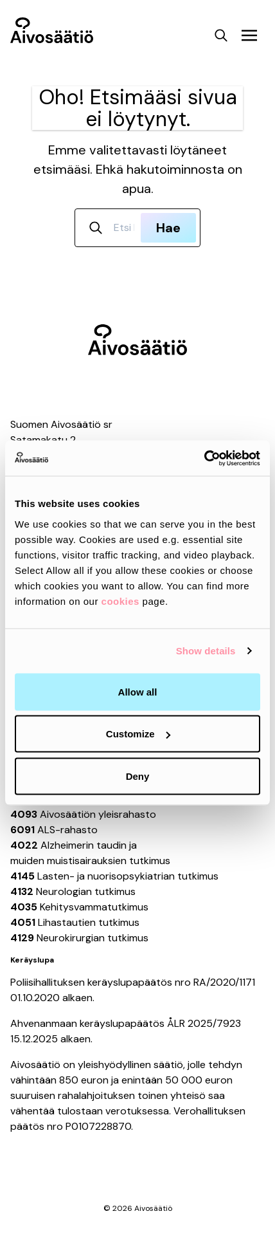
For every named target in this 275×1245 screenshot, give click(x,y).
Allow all (137, 691)
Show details (206, 650)
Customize (138, 733)
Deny (138, 775)
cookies (120, 600)
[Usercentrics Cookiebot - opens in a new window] (204, 458)
